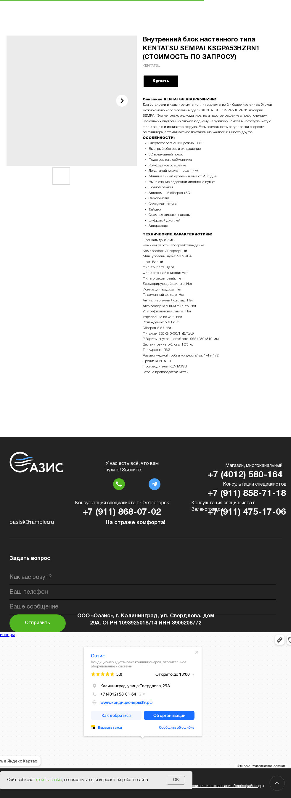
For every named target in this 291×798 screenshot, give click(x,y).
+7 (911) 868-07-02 (122, 512)
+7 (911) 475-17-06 (247, 512)
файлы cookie (49, 780)
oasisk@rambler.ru (31, 522)
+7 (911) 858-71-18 (247, 494)
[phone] (142, 592)
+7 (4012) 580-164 (245, 475)
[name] (142, 577)
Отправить (37, 623)
